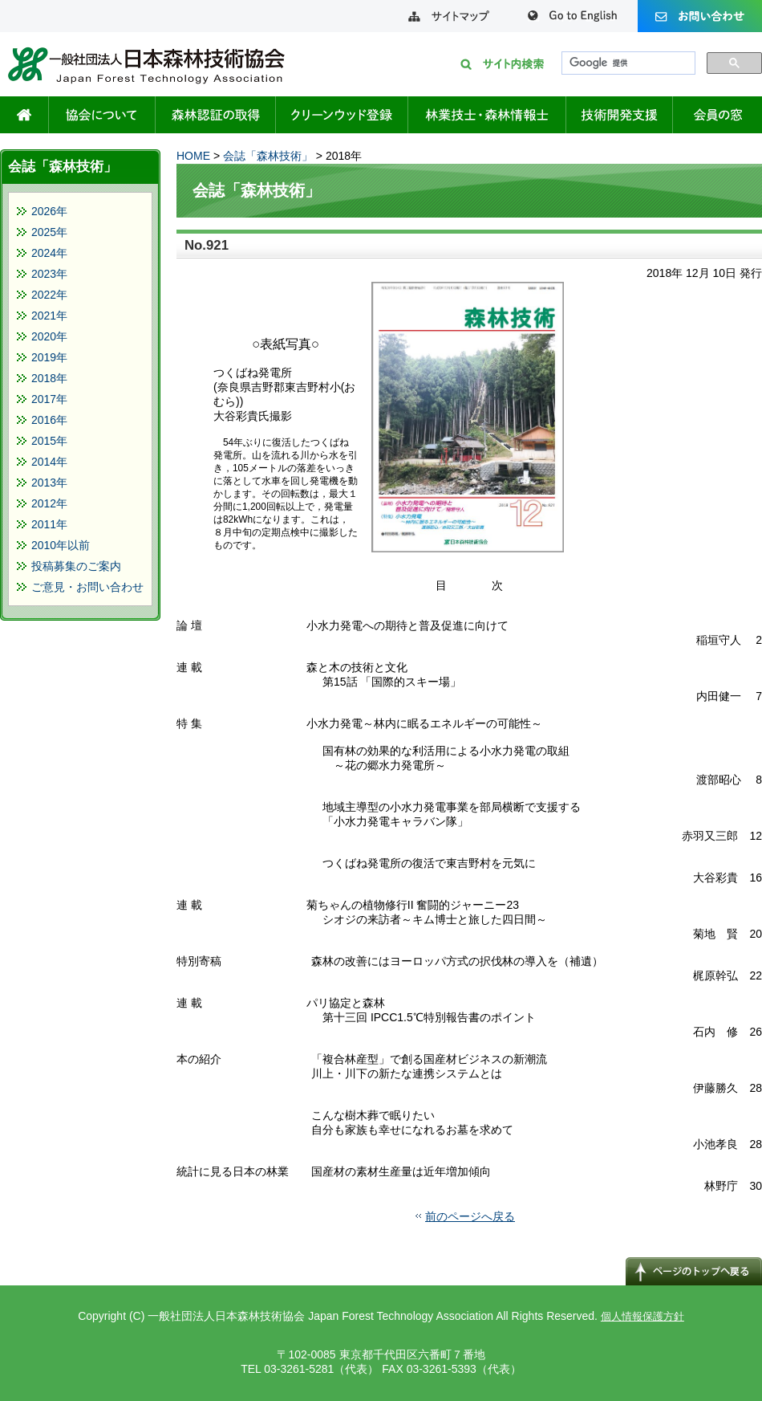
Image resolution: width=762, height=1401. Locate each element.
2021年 (49, 315)
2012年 (49, 503)
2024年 (49, 252)
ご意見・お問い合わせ (87, 586)
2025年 (49, 232)
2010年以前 (60, 545)
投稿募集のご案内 (76, 566)
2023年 (49, 273)
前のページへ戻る (470, 1216)
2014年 (49, 461)
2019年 (49, 357)
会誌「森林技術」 (268, 155)
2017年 (49, 399)
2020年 (49, 336)
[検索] (626, 63)
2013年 (49, 482)
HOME (193, 155)
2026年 (49, 211)
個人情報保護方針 (642, 1316)
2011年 (49, 524)
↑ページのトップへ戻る (694, 1270)
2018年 (49, 378)
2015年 (49, 440)
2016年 (49, 419)
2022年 (49, 294)
